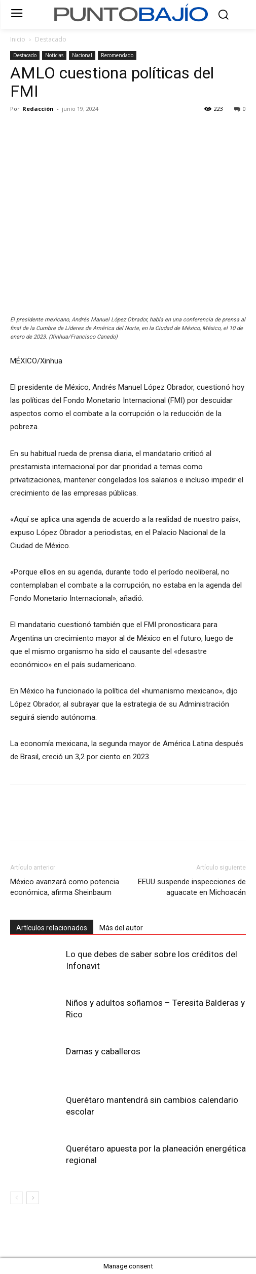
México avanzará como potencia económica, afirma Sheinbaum (64, 887)
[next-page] (32, 1197)
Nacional (82, 55)
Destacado (50, 39)
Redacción (38, 108)
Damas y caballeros (103, 1051)
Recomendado (117, 55)
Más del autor (121, 928)
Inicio (17, 39)
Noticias (54, 55)
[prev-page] (16, 1197)
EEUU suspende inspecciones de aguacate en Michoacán (192, 887)
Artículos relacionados (51, 928)
